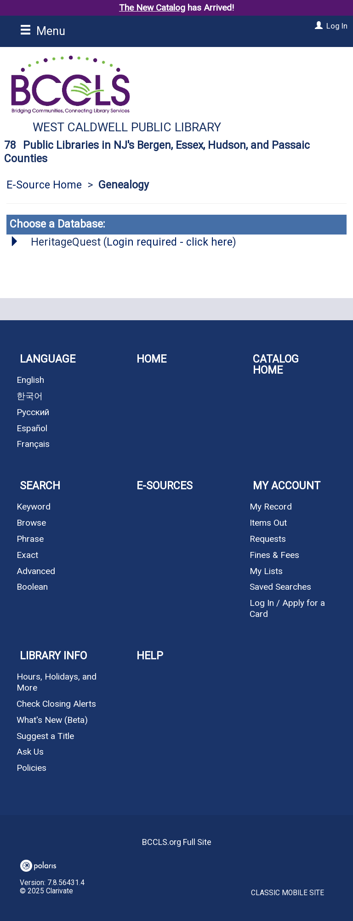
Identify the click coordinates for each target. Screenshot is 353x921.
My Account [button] (286, 486)
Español (32, 428)
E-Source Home (44, 185)
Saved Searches (280, 586)
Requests (268, 539)
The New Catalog (152, 7)
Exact (27, 555)
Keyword (34, 506)
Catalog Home (276, 364)
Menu (42, 31)
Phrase (30, 539)
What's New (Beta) (52, 720)
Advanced (36, 571)
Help (150, 656)
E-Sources (165, 486)
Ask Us (30, 751)
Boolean (32, 586)
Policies (31, 768)
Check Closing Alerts (56, 703)
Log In (336, 25)
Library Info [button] (53, 656)
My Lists (266, 571)
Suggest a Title (45, 736)
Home (151, 359)
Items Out (268, 522)
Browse (31, 522)
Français (33, 444)
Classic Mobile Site (287, 893)
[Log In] (318, 25)
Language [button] (47, 359)
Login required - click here (170, 242)
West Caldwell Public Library (127, 127)
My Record (271, 506)
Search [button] (40, 486)
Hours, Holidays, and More (57, 682)
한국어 (30, 396)
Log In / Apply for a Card (287, 608)
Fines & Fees (274, 555)
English (30, 380)
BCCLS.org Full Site (176, 842)
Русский (33, 412)
